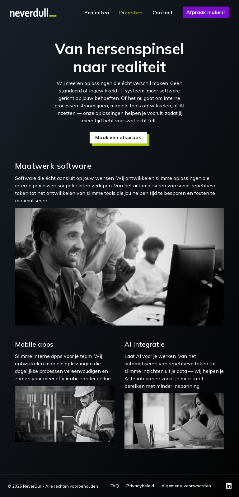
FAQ (114, 486)
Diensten (131, 12)
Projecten (96, 12)
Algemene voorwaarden (186, 486)
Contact (162, 12)
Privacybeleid (140, 486)
